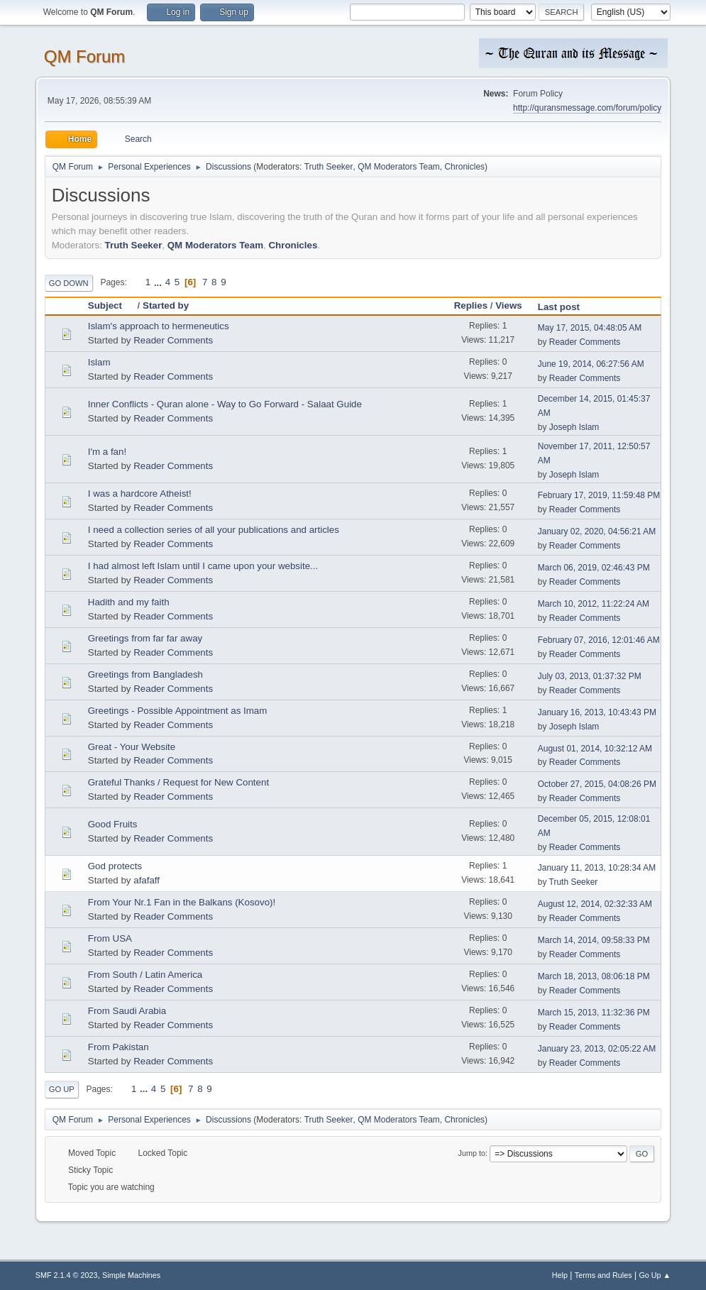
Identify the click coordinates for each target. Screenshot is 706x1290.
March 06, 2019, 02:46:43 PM (594, 568)
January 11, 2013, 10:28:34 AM (597, 868)
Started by (166, 305)
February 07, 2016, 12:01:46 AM (599, 640)
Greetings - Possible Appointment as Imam (177, 710)
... (159, 282)
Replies (470, 305)
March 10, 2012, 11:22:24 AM (593, 604)
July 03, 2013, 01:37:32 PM (589, 676)
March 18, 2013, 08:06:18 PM (594, 976)
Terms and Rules (603, 1275)
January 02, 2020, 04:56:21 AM (597, 531)
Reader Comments (173, 340)
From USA (110, 938)
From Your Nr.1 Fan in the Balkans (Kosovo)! (181, 902)
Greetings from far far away (145, 638)
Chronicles (464, 167)
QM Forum (85, 56)
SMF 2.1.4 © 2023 (66, 1275)
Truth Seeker (328, 167)
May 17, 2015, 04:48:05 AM (590, 328)
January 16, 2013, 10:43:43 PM (597, 712)
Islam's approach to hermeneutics (158, 326)
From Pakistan (118, 1047)
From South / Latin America (145, 974)
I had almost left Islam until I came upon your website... (203, 566)
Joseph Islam (574, 427)
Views (508, 305)
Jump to (471, 1153)
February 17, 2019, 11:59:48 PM (599, 495)
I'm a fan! (107, 451)
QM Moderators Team (399, 167)
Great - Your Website (131, 747)
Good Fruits (113, 824)
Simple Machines (131, 1275)
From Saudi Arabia (127, 1010)
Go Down (69, 283)
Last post (559, 307)
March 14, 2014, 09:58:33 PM (594, 940)
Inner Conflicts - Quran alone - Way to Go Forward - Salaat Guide (225, 404)
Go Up (62, 1089)
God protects (115, 866)
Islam (99, 362)
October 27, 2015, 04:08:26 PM (597, 784)
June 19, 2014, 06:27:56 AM (591, 364)
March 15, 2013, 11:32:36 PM (594, 1013)
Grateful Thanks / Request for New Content (178, 782)
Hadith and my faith (129, 602)
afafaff (146, 880)
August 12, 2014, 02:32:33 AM (595, 904)
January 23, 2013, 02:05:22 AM (597, 1049)
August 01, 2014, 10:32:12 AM (595, 749)
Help (560, 1275)
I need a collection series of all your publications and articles (213, 529)
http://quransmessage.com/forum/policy (587, 108)
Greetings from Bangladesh (145, 674)
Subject (111, 305)
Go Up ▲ (655, 1275)
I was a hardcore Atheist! (140, 493)
